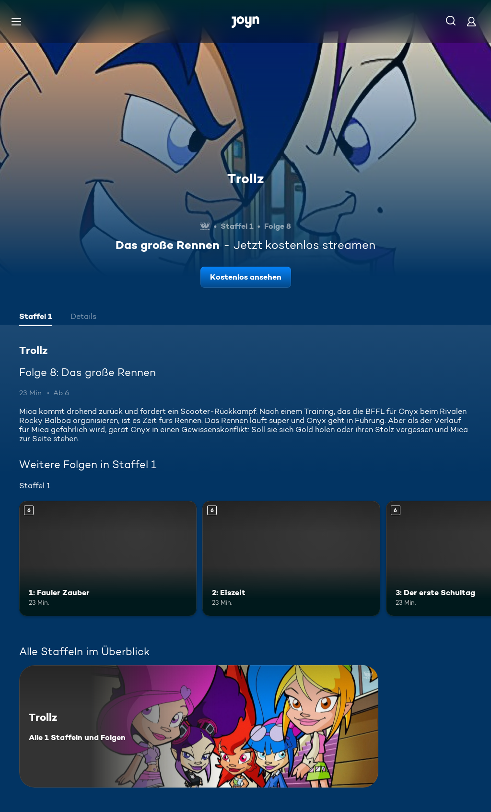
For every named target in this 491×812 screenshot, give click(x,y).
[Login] (471, 21)
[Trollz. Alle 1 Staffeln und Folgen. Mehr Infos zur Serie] (198, 726)
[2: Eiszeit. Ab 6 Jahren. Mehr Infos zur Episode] (291, 558)
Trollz (245, 178)
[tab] (35, 317)
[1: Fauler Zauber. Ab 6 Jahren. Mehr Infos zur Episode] (108, 558)
